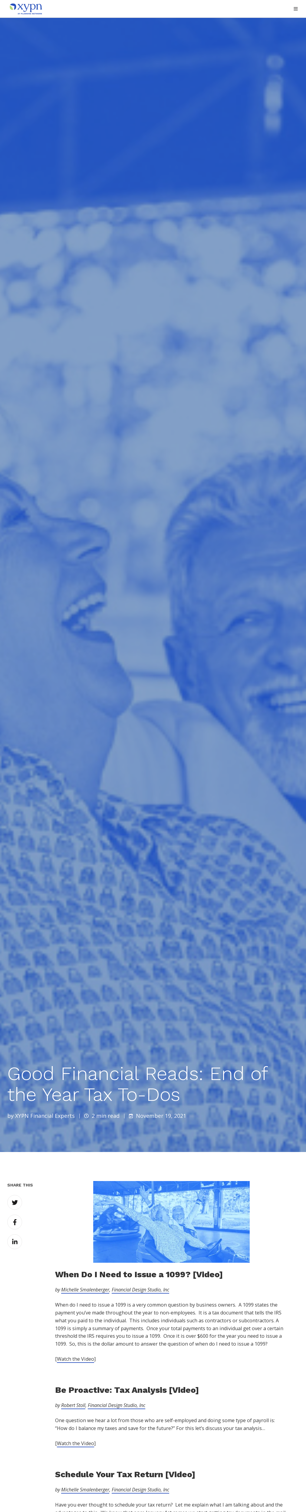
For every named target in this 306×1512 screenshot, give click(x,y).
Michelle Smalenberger (85, 1289)
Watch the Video (75, 1359)
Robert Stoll (73, 1405)
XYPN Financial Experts (45, 1115)
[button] (296, 9)
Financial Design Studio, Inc (140, 1289)
